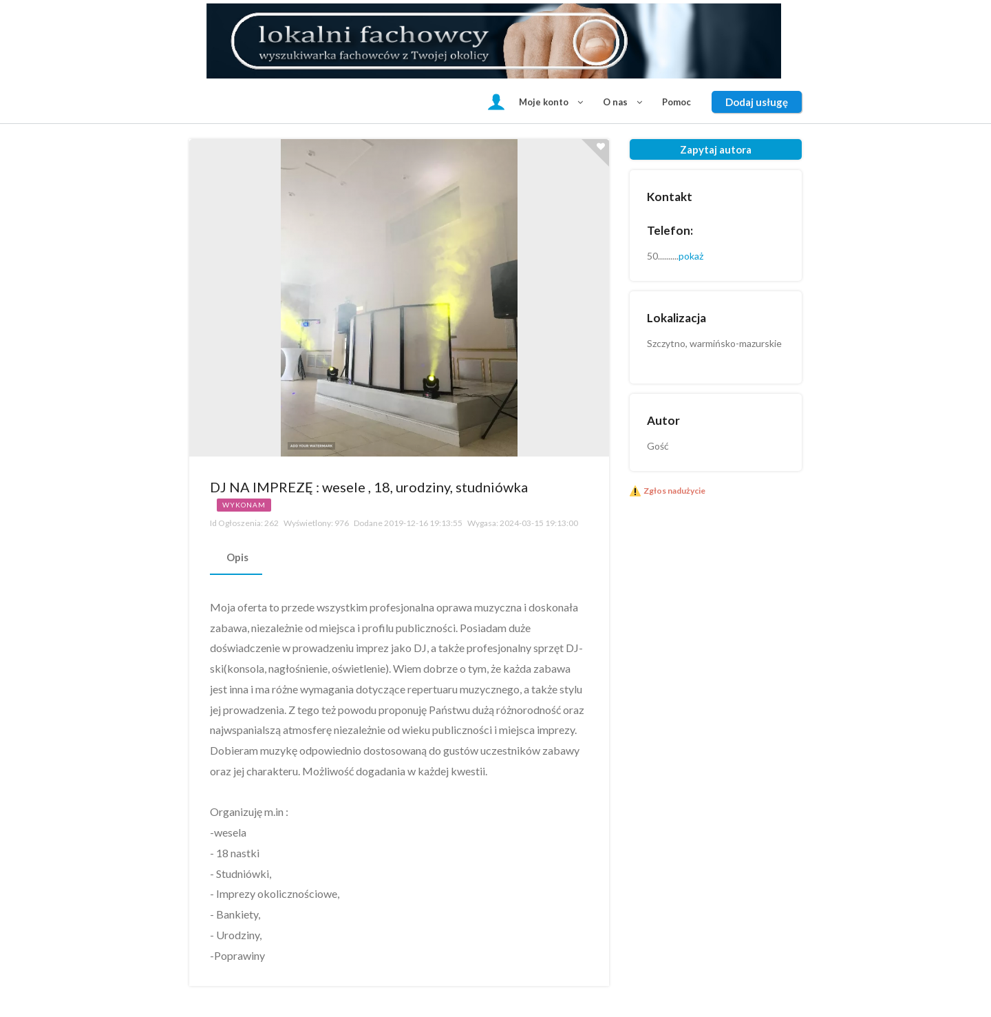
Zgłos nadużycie (674, 490)
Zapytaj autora (716, 149)
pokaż (691, 256)
